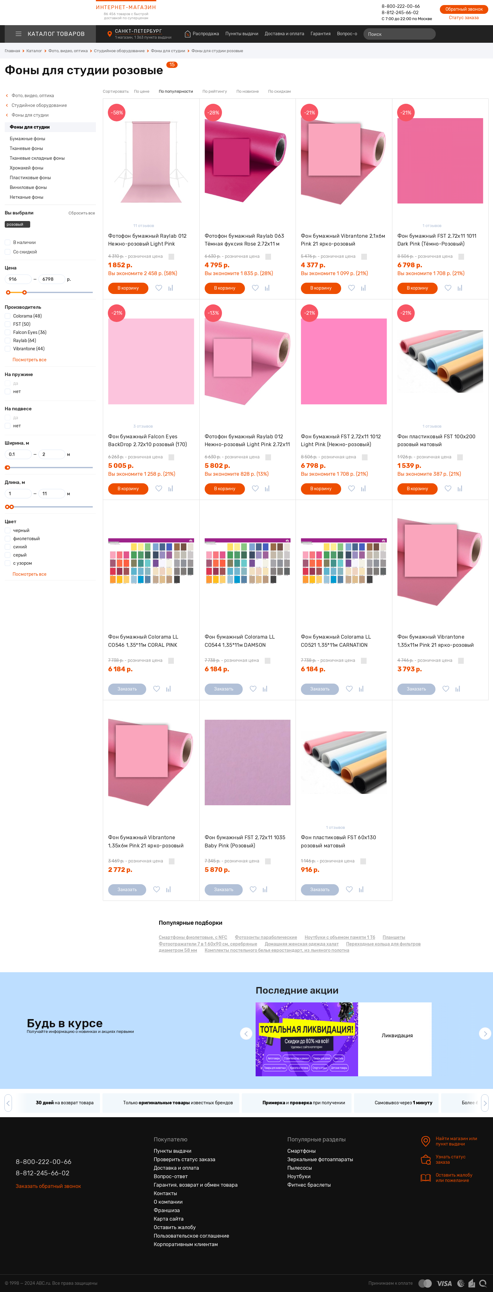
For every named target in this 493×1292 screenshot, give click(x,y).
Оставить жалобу (175, 1227)
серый (20, 555)
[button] (246, 1033)
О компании (168, 1202)
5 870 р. (217, 869)
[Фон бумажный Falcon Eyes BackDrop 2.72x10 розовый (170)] (151, 361)
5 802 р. (217, 465)
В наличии (24, 242)
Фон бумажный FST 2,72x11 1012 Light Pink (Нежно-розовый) (341, 441)
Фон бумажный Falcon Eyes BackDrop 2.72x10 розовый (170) (147, 441)
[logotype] (50, 12)
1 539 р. (409, 465)
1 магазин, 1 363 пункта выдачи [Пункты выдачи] (143, 37)
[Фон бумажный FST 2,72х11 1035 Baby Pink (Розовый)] (248, 762)
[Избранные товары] (459, 34)
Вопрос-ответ (352, 33)
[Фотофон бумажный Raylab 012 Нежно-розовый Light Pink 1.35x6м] (151, 161)
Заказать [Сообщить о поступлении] (127, 689)
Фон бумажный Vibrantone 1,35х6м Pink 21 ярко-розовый (146, 842)
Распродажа (206, 33)
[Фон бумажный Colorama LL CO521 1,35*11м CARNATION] (344, 562)
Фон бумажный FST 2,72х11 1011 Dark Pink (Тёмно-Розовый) (437, 240)
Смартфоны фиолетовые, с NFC (193, 937)
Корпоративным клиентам (186, 1244)
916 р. (310, 869)
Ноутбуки (299, 1176)
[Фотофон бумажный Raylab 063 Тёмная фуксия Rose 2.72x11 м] (248, 161)
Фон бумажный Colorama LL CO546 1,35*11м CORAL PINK (143, 641)
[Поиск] (399, 34)
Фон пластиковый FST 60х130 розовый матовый (338, 842)
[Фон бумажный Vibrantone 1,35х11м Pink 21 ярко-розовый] (440, 562)
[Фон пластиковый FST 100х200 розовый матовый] (440, 361)
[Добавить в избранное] (158, 288)
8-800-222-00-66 (401, 6)
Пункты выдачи (241, 33)
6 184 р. (120, 669)
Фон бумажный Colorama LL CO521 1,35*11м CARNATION (336, 641)
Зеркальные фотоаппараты (320, 1159)
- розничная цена (135, 256)
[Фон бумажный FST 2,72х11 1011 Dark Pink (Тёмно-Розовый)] (440, 161)
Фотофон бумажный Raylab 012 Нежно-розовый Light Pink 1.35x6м (147, 240)
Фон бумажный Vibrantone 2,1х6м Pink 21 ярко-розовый (343, 240)
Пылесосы (299, 1168)
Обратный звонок (464, 9)
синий (20, 547)
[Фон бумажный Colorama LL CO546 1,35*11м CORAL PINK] (151, 562)
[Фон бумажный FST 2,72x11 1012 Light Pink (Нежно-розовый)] (344, 361)
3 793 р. (409, 669)
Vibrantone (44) (29, 349)
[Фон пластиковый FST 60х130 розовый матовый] (344, 762)
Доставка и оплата (284, 33)
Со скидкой (25, 252)
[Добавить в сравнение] (170, 288)
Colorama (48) (27, 316)
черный (21, 530)
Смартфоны (301, 1151)
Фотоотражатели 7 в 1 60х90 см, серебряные (208, 944)
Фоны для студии (27, 115)
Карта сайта (169, 1219)
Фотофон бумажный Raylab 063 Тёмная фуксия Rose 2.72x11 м (245, 240)
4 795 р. (217, 265)
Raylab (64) (24, 340)
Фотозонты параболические (266, 937)
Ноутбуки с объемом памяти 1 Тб (340, 937)
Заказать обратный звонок (48, 1186)
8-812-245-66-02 (400, 12)
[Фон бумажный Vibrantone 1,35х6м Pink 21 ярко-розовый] (151, 762)
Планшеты (394, 937)
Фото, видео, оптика (30, 95)
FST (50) (21, 324)
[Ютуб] (47, 1204)
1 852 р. (120, 265)
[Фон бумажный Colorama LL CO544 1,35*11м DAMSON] (248, 562)
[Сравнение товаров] (447, 34)
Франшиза (167, 1210)
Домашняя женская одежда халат (302, 944)
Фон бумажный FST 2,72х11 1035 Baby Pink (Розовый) (245, 842)
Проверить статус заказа (184, 1159)
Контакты (165, 1193)
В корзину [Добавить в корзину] (128, 288)
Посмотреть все (29, 360)
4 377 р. (313, 265)
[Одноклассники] (34, 1204)
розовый (15, 224)
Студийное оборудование (36, 105)
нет (17, 391)
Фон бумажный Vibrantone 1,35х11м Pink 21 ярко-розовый (435, 641)
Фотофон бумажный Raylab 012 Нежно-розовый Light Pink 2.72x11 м (247, 441)
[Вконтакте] (21, 1204)
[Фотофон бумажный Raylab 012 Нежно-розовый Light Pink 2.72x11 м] (248, 361)
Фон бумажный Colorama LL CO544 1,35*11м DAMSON (240, 641)
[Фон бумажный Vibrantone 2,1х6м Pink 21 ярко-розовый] (344, 161)
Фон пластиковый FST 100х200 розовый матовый (436, 441)
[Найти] (428, 34)
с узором (22, 563)
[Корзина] (482, 34)
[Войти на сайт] (470, 34)
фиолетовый (26, 538)
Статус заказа (464, 17)
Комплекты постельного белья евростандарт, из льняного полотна (277, 950)
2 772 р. (120, 869)
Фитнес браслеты (309, 1185)
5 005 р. (121, 465)
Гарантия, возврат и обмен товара (196, 1185)
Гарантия (321, 33)
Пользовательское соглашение (191, 1236)
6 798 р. (409, 265)
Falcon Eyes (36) (30, 332)
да (15, 383)
